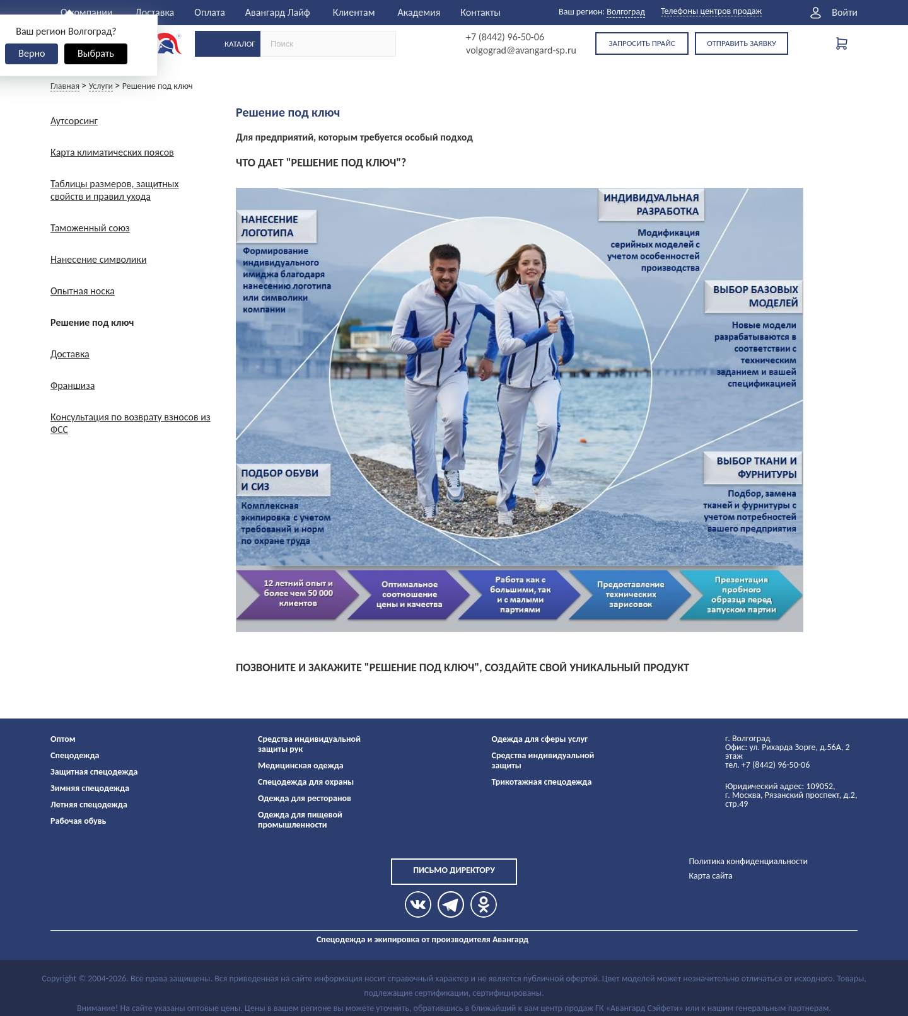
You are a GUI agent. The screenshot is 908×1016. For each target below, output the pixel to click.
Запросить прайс (641, 43)
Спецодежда (74, 755)
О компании (87, 12)
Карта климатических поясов (112, 152)
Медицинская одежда (301, 765)
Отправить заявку (741, 43)
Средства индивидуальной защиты (543, 760)
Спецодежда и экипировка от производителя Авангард (422, 939)
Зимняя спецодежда (89, 788)
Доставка (155, 12)
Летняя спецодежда (88, 804)
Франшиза (72, 385)
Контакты (480, 12)
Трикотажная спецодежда (542, 781)
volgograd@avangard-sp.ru (521, 50)
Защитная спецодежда (94, 771)
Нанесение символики (98, 259)
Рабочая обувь (78, 821)
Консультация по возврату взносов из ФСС (130, 423)
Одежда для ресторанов (304, 798)
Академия (418, 12)
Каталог (239, 44)
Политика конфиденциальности (748, 861)
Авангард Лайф (277, 12)
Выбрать (96, 53)
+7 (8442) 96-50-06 (505, 37)
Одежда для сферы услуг (540, 739)
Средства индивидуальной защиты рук (309, 744)
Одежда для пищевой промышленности (300, 819)
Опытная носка (82, 291)
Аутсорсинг (74, 121)
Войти (845, 13)
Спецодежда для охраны (306, 781)
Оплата (209, 12)
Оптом (63, 739)
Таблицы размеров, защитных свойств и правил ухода (114, 190)
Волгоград (626, 11)
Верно (31, 53)
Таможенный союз (90, 228)
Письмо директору (454, 870)
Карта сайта (710, 875)
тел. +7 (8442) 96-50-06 (767, 764)
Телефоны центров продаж (711, 11)
